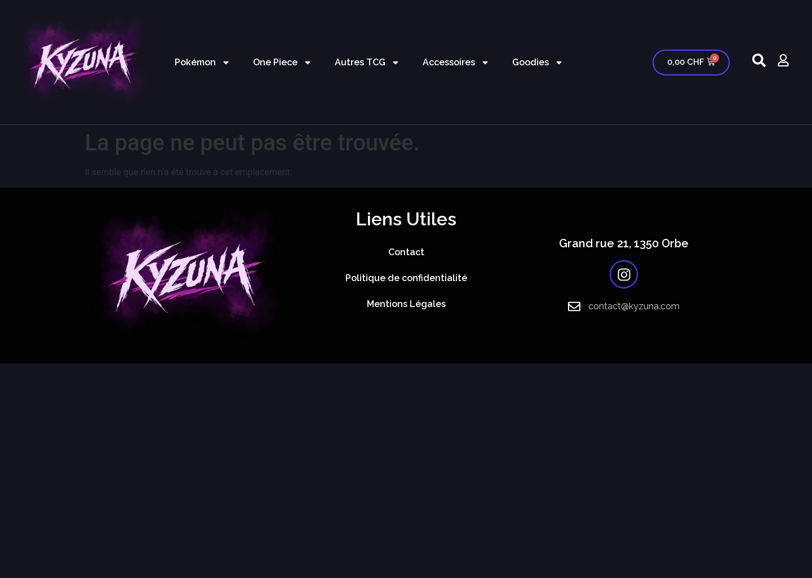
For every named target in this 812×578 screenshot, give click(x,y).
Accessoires (456, 62)
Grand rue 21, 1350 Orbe (624, 243)
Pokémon (202, 62)
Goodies (537, 62)
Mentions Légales (406, 304)
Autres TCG (367, 62)
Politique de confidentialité (406, 278)
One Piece (282, 62)
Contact (406, 252)
